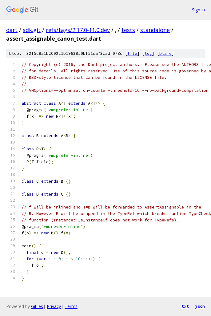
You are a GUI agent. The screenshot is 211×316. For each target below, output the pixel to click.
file (132, 53)
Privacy (54, 306)
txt (185, 306)
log (148, 53)
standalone (155, 30)
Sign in (198, 10)
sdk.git (32, 30)
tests (128, 30)
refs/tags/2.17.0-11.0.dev (78, 30)
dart (12, 30)
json (200, 306)
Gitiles (37, 306)
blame (165, 53)
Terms (71, 306)
